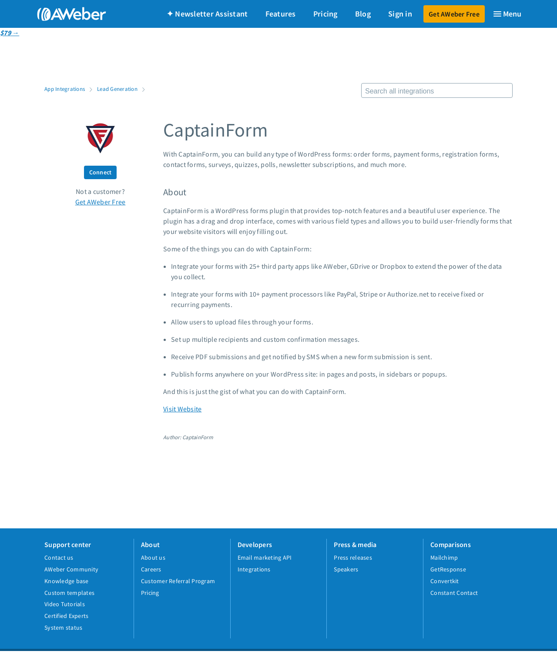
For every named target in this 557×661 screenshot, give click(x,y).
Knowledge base (66, 581)
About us (153, 557)
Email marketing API (265, 557)
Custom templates (69, 593)
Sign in (400, 14)
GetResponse (448, 569)
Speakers (346, 569)
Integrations (254, 569)
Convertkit (444, 581)
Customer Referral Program (178, 581)
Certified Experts (66, 616)
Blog (363, 14)
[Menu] (507, 14)
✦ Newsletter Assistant (207, 14)
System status (63, 627)
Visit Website (182, 408)
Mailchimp (444, 557)
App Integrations (64, 88)
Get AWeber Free (454, 14)
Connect (100, 172)
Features (280, 14)
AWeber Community (71, 569)
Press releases (353, 557)
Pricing (325, 14)
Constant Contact (454, 593)
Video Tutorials (64, 604)
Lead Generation (117, 88)
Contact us (59, 557)
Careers (151, 569)
